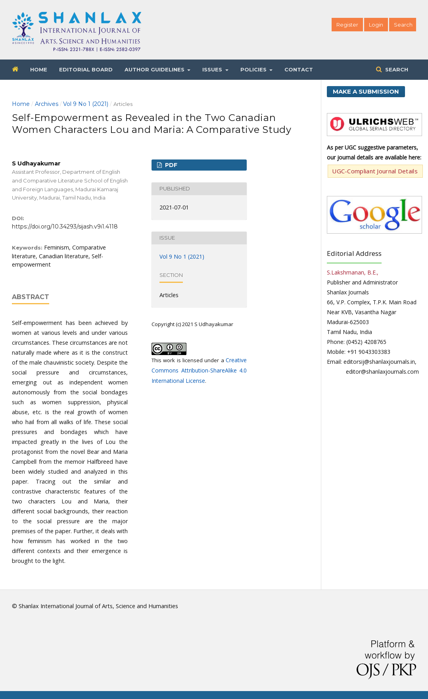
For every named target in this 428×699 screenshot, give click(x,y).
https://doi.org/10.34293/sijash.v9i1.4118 (65, 226)
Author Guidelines (155, 69)
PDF (170, 165)
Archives (46, 104)
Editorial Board (86, 69)
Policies (254, 69)
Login (376, 24)
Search (396, 69)
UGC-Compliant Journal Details (375, 171)
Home (38, 69)
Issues (213, 69)
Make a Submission (366, 91)
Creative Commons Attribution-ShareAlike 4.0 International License (199, 370)
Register (347, 24)
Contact (298, 69)
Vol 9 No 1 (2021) (85, 104)
